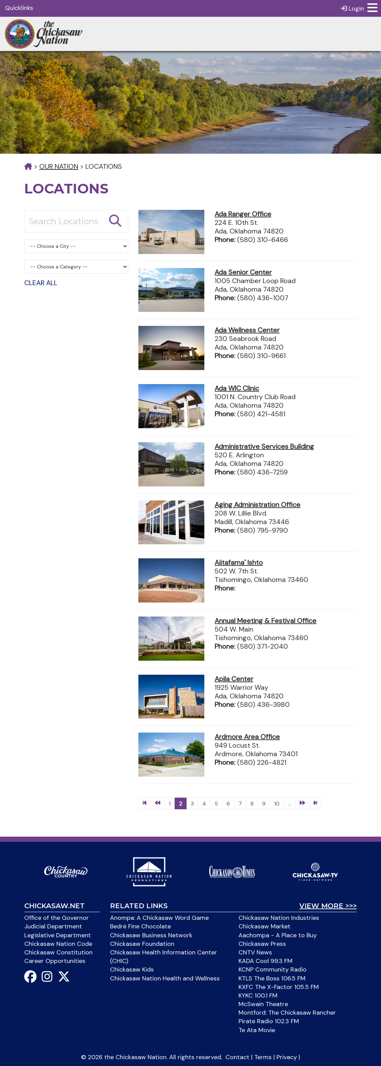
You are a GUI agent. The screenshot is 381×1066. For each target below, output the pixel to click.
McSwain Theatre (263, 1004)
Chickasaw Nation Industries (279, 918)
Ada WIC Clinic (237, 388)
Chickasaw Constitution (58, 952)
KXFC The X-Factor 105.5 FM (279, 987)
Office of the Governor (56, 918)
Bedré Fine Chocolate (140, 926)
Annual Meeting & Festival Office (265, 620)
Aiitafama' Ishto (239, 562)
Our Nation (58, 166)
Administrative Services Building (264, 446)
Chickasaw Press (262, 944)
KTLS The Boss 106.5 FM (272, 978)
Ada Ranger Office (243, 214)
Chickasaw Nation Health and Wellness (165, 978)
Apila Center (234, 678)
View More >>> (328, 906)
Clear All (40, 282)
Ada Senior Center (243, 272)
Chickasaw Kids (132, 969)
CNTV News (255, 952)
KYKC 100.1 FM (258, 995)
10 (277, 803)
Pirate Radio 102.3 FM (269, 1021)
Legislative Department (57, 935)
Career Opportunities (54, 961)
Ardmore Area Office (247, 736)
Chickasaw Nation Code (58, 944)
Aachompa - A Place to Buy (278, 935)
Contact (237, 1057)
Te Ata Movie (257, 1030)
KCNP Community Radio (273, 969)
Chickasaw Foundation (142, 944)
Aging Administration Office (257, 504)
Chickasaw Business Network (151, 935)
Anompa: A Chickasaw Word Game (159, 918)
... (289, 803)
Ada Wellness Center (247, 330)
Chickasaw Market (264, 926)
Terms (263, 1057)
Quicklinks (19, 8)
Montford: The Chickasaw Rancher (287, 1012)
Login (352, 8)
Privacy (286, 1057)
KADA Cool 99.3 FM (265, 961)
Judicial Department (53, 926)
